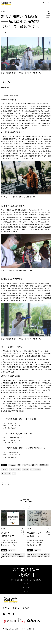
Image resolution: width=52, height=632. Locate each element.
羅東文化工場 (6, 473)
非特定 (4, 465)
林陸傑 (12, 469)
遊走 (14, 473)
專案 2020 (12, 465)
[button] (23, 506)
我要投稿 (26, 588)
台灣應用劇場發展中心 (30, 465)
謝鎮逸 (3, 529)
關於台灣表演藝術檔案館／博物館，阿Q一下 (34, 536)
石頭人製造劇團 (35, 469)
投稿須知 (26, 608)
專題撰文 (12, 550)
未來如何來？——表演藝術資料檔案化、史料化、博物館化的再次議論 (13, 556)
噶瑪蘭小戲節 (43, 465)
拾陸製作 (5, 469)
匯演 (19, 465)
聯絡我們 (16, 608)
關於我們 (6, 608)
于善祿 (29, 529)
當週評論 (25, 469)
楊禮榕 (3, 11)
